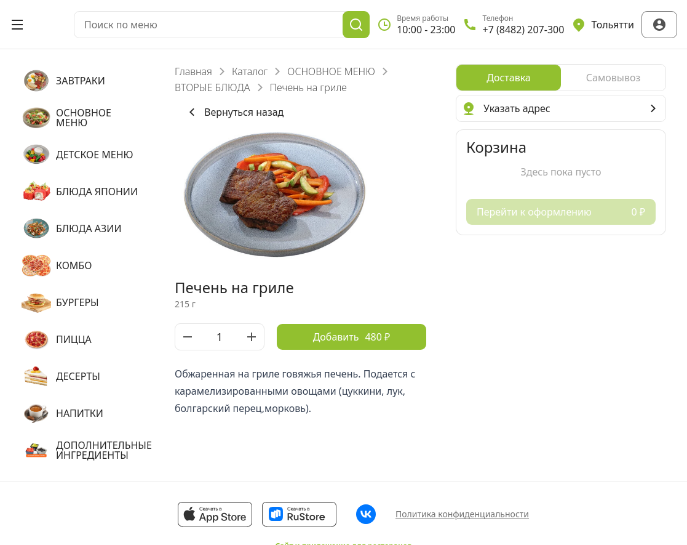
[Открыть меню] (17, 24)
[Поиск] (356, 24)
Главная (193, 71)
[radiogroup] (561, 77)
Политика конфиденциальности (462, 514)
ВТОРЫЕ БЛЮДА (212, 87)
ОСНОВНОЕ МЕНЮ (331, 71)
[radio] (508, 78)
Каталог (250, 71)
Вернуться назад (234, 112)
